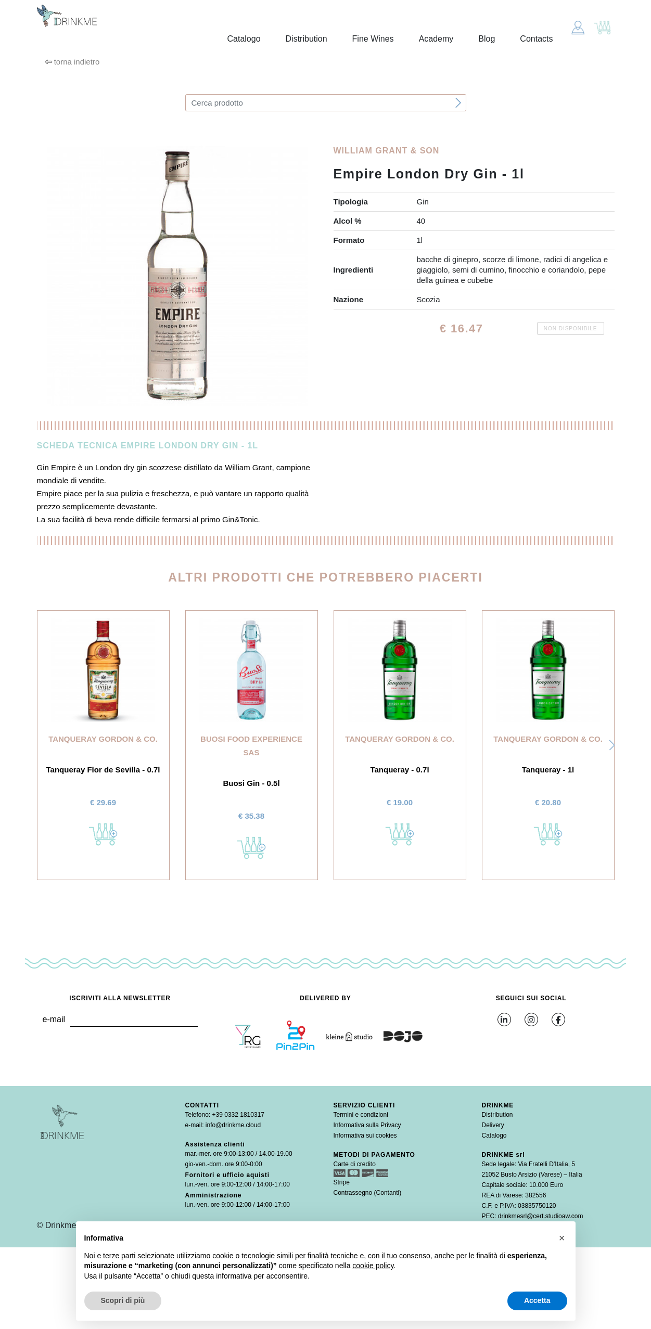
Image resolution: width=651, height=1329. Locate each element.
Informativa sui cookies (365, 1135)
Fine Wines (373, 38)
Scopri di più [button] (123, 1300)
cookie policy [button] (372, 1265)
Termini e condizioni (361, 1114)
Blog (486, 38)
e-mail (53, 1019)
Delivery (493, 1125)
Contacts (536, 38)
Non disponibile (570, 328)
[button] (612, 745)
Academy (436, 38)
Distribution (306, 38)
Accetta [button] (537, 1300)
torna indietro (72, 61)
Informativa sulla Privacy (367, 1125)
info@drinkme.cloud (233, 1125)
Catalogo (244, 38)
